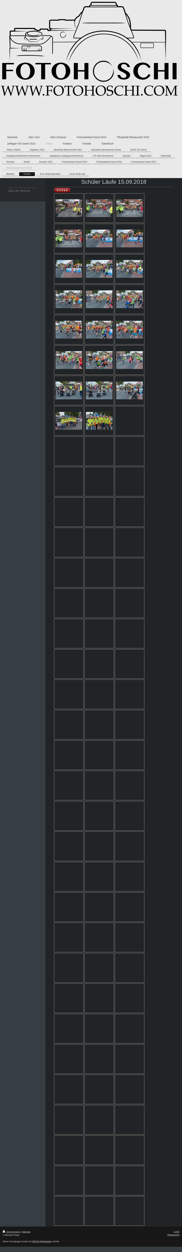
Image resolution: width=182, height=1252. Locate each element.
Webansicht (173, 1235)
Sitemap (26, 1231)
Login (176, 1231)
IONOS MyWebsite (41, 1241)
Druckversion (12, 1231)
